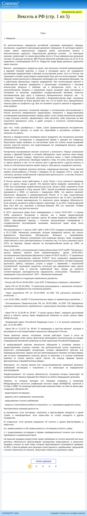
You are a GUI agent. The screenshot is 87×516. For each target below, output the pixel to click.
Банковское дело (72, 12)
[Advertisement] (43, 491)
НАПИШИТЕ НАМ (10, 513)
